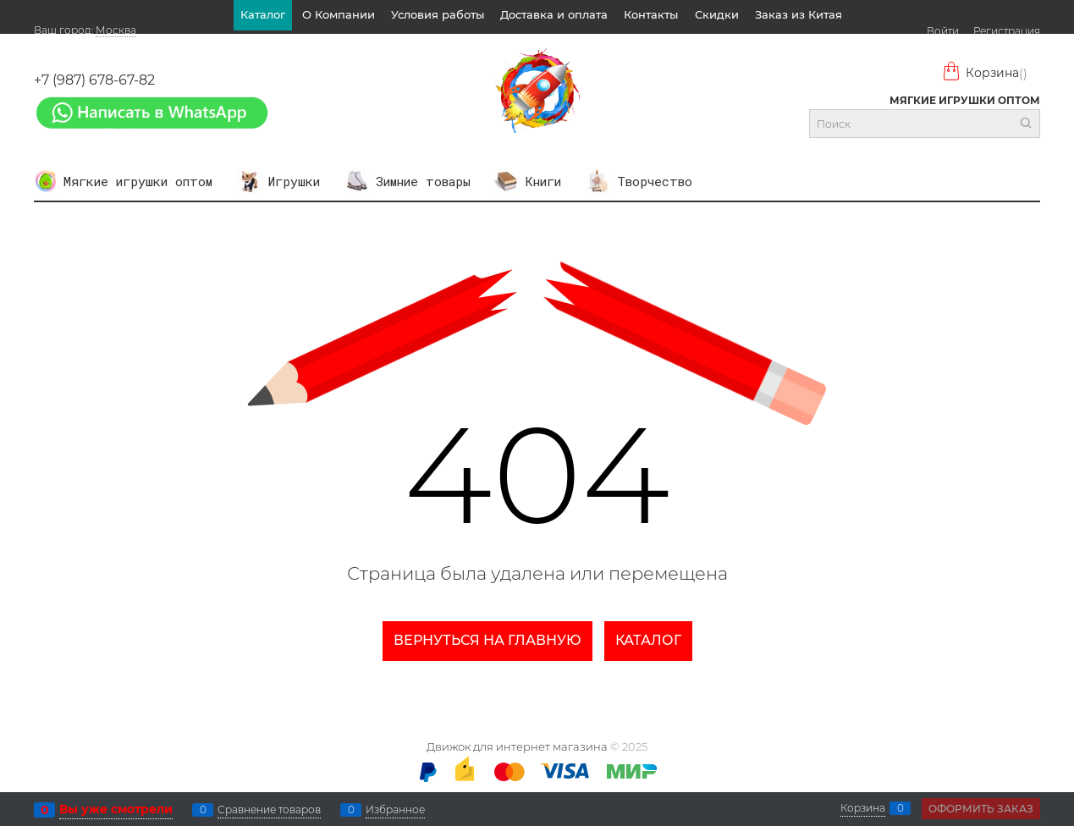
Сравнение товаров (269, 810)
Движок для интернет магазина (517, 746)
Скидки (717, 14)
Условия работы (437, 14)
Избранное (395, 810)
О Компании (338, 14)
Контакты (651, 14)
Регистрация (1006, 31)
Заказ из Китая (798, 14)
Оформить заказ (980, 808)
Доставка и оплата (554, 14)
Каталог (262, 14)
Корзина (984, 73)
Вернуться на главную (487, 640)
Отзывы (542, 45)
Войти (943, 31)
